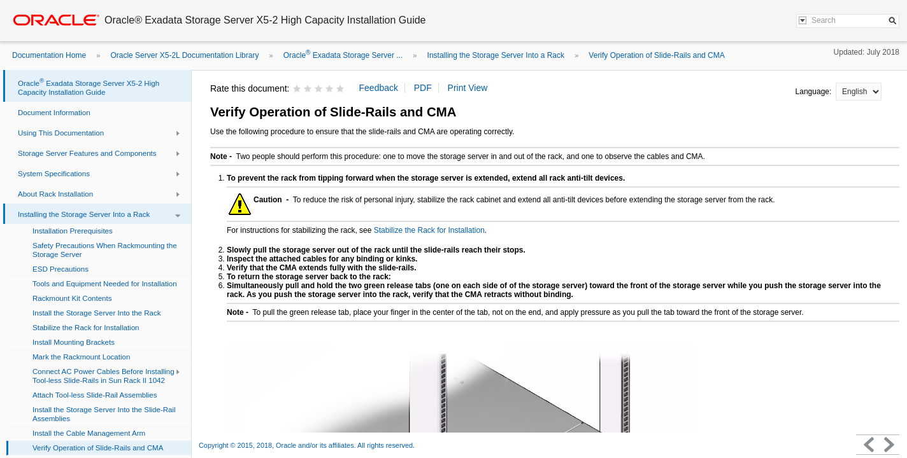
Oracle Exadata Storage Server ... (343, 55)
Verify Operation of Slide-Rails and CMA (656, 55)
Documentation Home (49, 55)
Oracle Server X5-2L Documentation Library (184, 55)
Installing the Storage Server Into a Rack (495, 55)
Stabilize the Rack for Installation (429, 230)
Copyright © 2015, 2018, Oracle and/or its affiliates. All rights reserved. (307, 445)
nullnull (859, 92)
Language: (815, 91)
